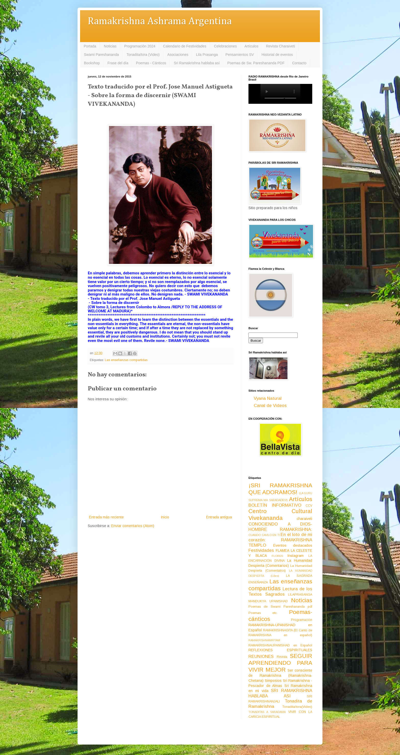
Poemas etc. (263, 613)
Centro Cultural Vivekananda (280, 514)
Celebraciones (225, 46)
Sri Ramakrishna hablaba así (197, 63)
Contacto (299, 63)
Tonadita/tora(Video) (297, 707)
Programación (301, 620)
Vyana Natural (268, 398)
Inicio (165, 517)
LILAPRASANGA (300, 594)
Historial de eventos (277, 55)
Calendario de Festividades (184, 46)
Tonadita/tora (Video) (143, 55)
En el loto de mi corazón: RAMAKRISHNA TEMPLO (280, 539)
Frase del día (117, 63)
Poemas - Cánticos (151, 63)
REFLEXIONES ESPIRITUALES (280, 650)
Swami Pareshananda (101, 55)
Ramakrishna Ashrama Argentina (160, 22)
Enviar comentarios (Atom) (132, 526)
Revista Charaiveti (280, 46)
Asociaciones (178, 55)
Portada (90, 46)
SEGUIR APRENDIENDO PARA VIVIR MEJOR (280, 663)
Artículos (251, 46)
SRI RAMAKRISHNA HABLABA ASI (280, 693)
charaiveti (304, 519)
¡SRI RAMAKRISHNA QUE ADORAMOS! (280, 488)
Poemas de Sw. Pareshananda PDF (255, 63)
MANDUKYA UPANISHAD (268, 601)
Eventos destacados (292, 545)
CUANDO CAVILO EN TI (264, 534)
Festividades (261, 550)
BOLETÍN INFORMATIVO (274, 505)
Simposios (273, 681)
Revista (282, 657)
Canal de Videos (270, 405)
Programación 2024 (139, 46)
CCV (309, 505)
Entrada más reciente (106, 517)
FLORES (277, 555)
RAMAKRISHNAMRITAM (264, 640)
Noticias (110, 46)
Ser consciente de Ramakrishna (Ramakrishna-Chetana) (280, 675)
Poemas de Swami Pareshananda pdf (280, 606)
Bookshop (92, 63)
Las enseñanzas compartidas (126, 360)
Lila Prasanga (207, 55)
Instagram (295, 556)
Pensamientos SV (240, 55)
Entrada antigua (219, 517)
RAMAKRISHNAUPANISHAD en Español (280, 645)
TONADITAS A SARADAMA (267, 711)
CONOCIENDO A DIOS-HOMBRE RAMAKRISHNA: (280, 527)
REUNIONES (261, 656)
